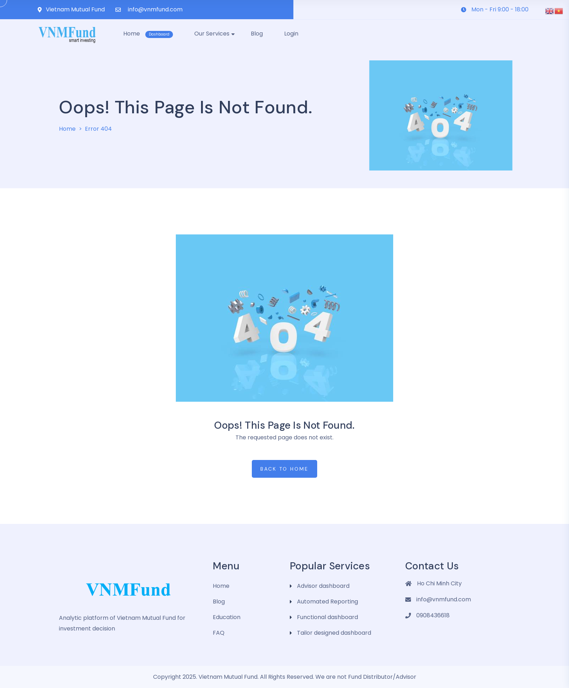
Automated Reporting (327, 601)
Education (226, 617)
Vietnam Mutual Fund (75, 9)
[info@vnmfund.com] (118, 9)
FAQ (218, 633)
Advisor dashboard (323, 586)
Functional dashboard (327, 617)
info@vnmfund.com (155, 9)
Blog (219, 601)
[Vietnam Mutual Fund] (39, 9)
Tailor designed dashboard (334, 633)
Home (67, 129)
